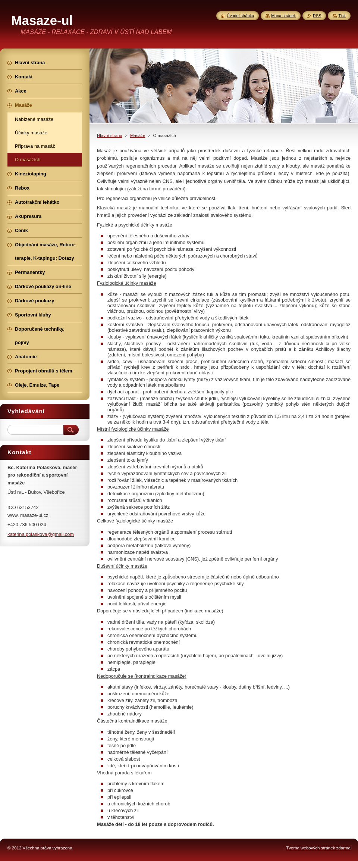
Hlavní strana (109, 135)
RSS (317, 15)
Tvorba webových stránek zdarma (318, 848)
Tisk (342, 15)
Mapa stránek (283, 15)
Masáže (137, 135)
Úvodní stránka (240, 15)
